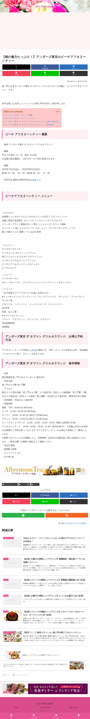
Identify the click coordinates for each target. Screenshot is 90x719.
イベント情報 (24, 484)
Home (16, 708)
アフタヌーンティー (10, 484)
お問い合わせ (74, 708)
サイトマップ (45, 711)
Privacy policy (45, 708)
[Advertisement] (45, 30)
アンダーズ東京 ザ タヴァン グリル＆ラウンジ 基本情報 (29, 125)
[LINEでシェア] (45, 73)
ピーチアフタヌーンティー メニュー (20, 118)
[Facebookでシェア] (45, 67)
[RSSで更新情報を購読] (66, 515)
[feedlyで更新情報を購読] (23, 515)
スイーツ (35, 484)
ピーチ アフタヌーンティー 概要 (18, 115)
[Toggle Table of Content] (56, 112)
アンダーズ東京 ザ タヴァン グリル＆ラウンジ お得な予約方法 (32, 121)
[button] (74, 73)
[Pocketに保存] (16, 73)
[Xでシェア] (16, 67)
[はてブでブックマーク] (74, 67)
